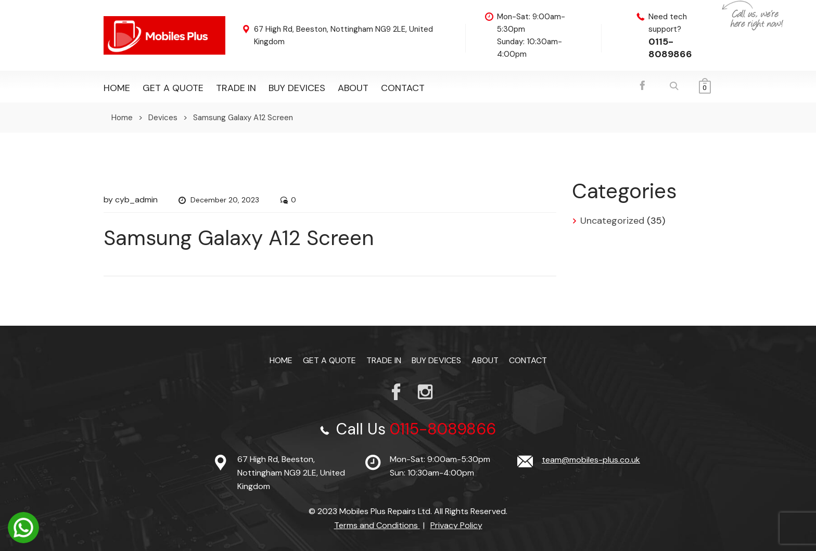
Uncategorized (612, 220)
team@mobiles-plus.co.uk (591, 459)
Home (117, 88)
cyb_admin (136, 199)
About (353, 88)
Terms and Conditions (377, 525)
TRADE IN (236, 88)
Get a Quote (173, 88)
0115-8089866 (670, 47)
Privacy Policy (456, 525)
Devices (162, 117)
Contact (403, 88)
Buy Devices (297, 88)
